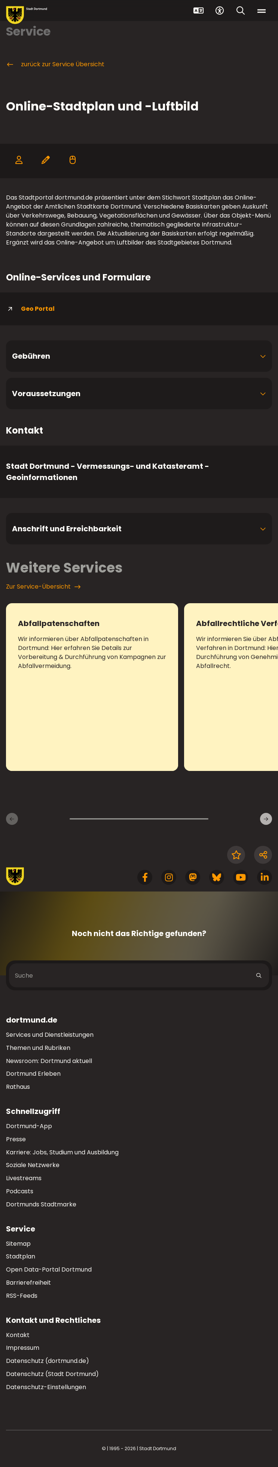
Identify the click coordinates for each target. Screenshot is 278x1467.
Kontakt (18, 1335)
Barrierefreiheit (28, 1282)
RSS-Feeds (21, 1295)
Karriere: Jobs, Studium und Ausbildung (62, 1152)
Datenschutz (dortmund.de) (47, 1361)
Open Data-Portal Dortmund (49, 1269)
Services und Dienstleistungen (50, 1034)
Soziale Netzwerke (32, 1165)
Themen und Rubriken (38, 1048)
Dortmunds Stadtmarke (41, 1204)
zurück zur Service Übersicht (55, 64)
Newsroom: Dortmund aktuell (49, 1061)
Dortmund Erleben (33, 1073)
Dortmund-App (29, 1126)
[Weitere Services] (266, 819)
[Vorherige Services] (12, 819)
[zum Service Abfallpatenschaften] (92, 687)
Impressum (22, 1347)
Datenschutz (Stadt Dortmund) (52, 1374)
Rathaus (18, 1086)
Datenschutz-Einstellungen (46, 1387)
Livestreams (24, 1178)
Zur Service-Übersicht (43, 586)
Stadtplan (20, 1256)
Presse (16, 1139)
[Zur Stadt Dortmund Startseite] (26, 15)
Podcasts (19, 1191)
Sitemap (18, 1243)
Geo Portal (30, 308)
